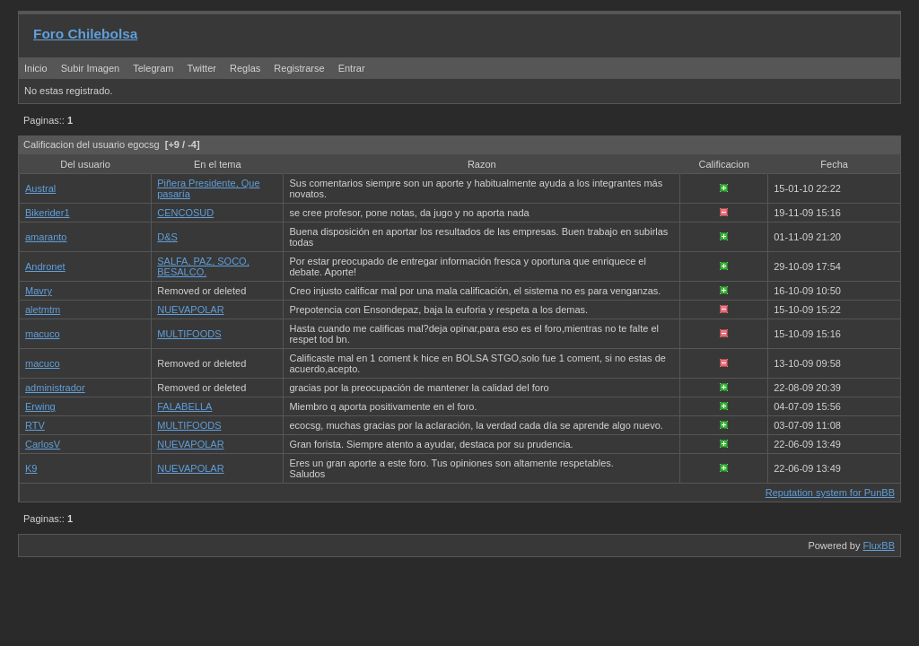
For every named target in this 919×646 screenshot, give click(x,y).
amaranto (45, 236)
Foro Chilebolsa (85, 33)
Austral (40, 188)
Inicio (36, 68)
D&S (167, 236)
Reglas (245, 68)
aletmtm (42, 309)
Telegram (153, 68)
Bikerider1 (47, 212)
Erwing (40, 406)
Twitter (203, 68)
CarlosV (42, 444)
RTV (35, 425)
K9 (31, 468)
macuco (42, 333)
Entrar (351, 68)
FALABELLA (184, 406)
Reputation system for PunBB (830, 492)
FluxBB (879, 545)
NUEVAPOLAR (190, 309)
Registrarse (299, 68)
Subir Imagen (90, 68)
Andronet (45, 266)
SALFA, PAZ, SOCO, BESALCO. (203, 266)
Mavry (38, 290)
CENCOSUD (185, 212)
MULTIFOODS (189, 333)
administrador (55, 387)
